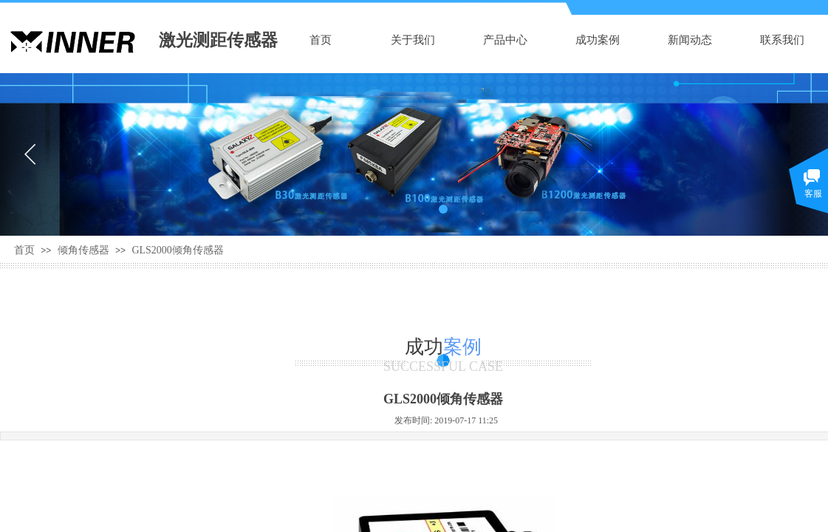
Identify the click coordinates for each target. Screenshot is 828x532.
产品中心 (505, 40)
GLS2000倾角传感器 (177, 250)
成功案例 (597, 40)
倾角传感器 (83, 250)
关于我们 (413, 40)
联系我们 (782, 40)
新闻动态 (690, 40)
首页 (320, 40)
